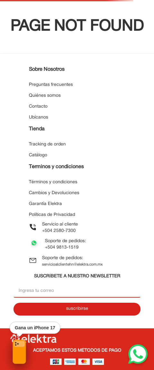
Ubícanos (38, 117)
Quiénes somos (45, 96)
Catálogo (38, 155)
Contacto (38, 106)
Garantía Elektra (45, 204)
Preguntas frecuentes (51, 85)
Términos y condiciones (53, 182)
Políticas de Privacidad (52, 215)
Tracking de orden (47, 144)
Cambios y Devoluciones (54, 193)
